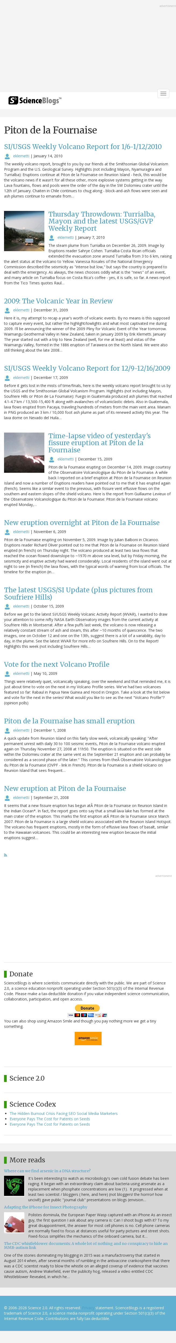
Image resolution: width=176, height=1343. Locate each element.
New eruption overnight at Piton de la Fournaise (82, 523)
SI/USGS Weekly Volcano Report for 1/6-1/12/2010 (83, 147)
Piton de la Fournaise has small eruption (69, 721)
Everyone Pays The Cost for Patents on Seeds (50, 1118)
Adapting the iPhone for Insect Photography (45, 1207)
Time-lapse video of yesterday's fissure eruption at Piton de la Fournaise (99, 443)
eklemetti (21, 155)
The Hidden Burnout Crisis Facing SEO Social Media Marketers (64, 1113)
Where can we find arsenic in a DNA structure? (47, 1171)
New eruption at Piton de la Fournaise (65, 788)
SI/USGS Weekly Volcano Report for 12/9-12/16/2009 (87, 368)
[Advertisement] (88, 46)
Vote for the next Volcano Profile (56, 664)
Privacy (88, 1307)
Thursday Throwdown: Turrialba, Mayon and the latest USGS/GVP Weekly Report (101, 221)
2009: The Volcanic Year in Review (58, 301)
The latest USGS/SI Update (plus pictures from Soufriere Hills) (78, 593)
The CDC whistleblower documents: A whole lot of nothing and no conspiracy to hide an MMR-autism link (86, 1245)
